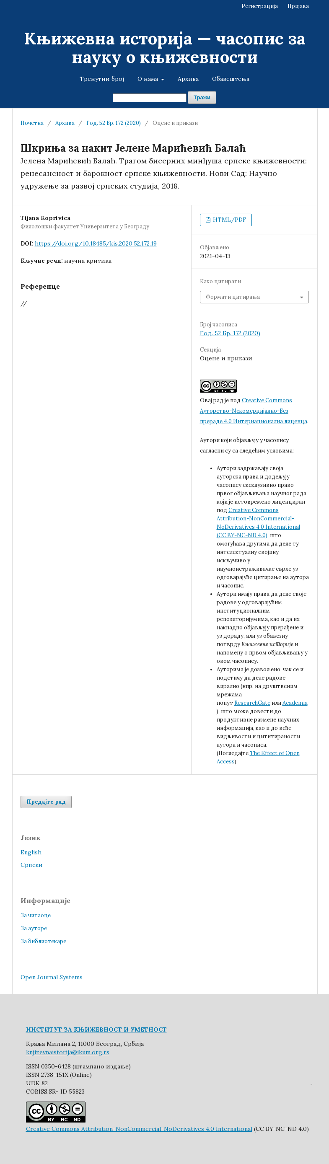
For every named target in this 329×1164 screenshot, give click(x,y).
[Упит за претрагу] (150, 97)
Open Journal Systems (52, 977)
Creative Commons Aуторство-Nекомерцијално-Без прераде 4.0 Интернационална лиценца (253, 411)
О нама (148, 79)
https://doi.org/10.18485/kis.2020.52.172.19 (96, 243)
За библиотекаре (43, 941)
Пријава (298, 6)
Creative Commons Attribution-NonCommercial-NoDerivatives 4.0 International (139, 1129)
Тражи (202, 97)
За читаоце (36, 915)
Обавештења (230, 79)
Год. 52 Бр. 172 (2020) (113, 123)
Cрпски (32, 865)
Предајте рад (46, 801)
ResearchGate (252, 702)
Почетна (32, 123)
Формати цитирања (233, 296)
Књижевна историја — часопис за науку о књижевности (165, 47)
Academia (295, 702)
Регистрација (259, 6)
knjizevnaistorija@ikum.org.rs (67, 1052)
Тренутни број (102, 79)
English (31, 852)
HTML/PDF (229, 219)
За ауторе (34, 928)
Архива (188, 79)
